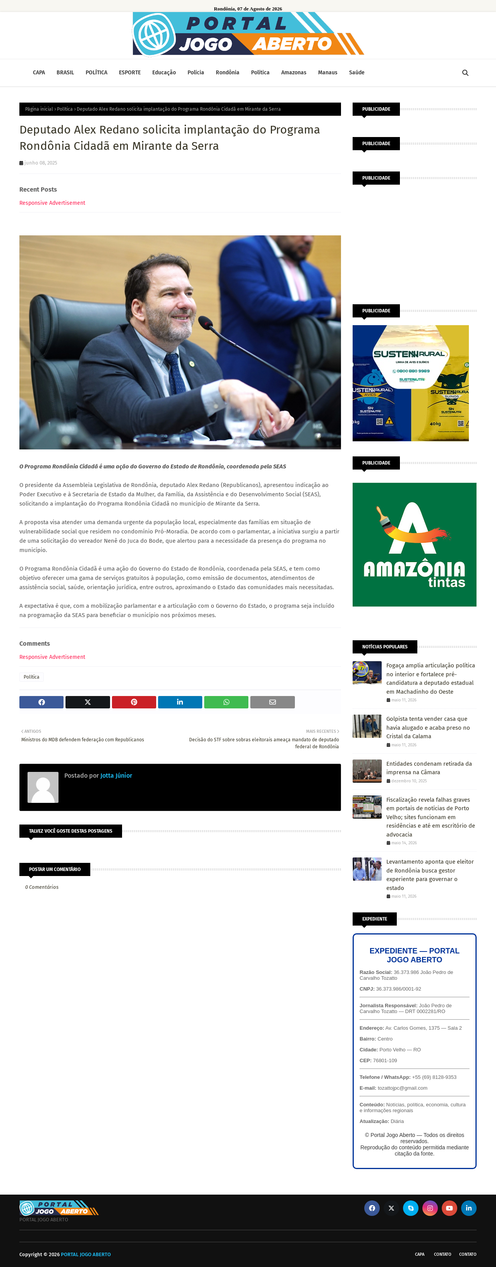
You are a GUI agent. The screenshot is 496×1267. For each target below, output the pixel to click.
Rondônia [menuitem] (227, 72)
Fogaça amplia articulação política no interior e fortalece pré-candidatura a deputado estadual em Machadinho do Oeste (430, 678)
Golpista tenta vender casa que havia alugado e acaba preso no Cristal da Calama (428, 727)
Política (65, 109)
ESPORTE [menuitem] (130, 72)
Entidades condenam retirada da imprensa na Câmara (429, 768)
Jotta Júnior (115, 775)
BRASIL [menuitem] (65, 72)
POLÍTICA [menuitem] (96, 72)
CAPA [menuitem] (39, 72)
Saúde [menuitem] (357, 72)
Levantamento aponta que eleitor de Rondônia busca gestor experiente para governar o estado (430, 875)
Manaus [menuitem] (328, 72)
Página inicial (39, 109)
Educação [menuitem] (164, 72)
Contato (442, 1254)
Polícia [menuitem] (196, 72)
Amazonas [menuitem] (294, 72)
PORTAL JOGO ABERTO (86, 1254)
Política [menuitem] (260, 72)
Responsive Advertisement (52, 203)
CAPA (419, 1254)
